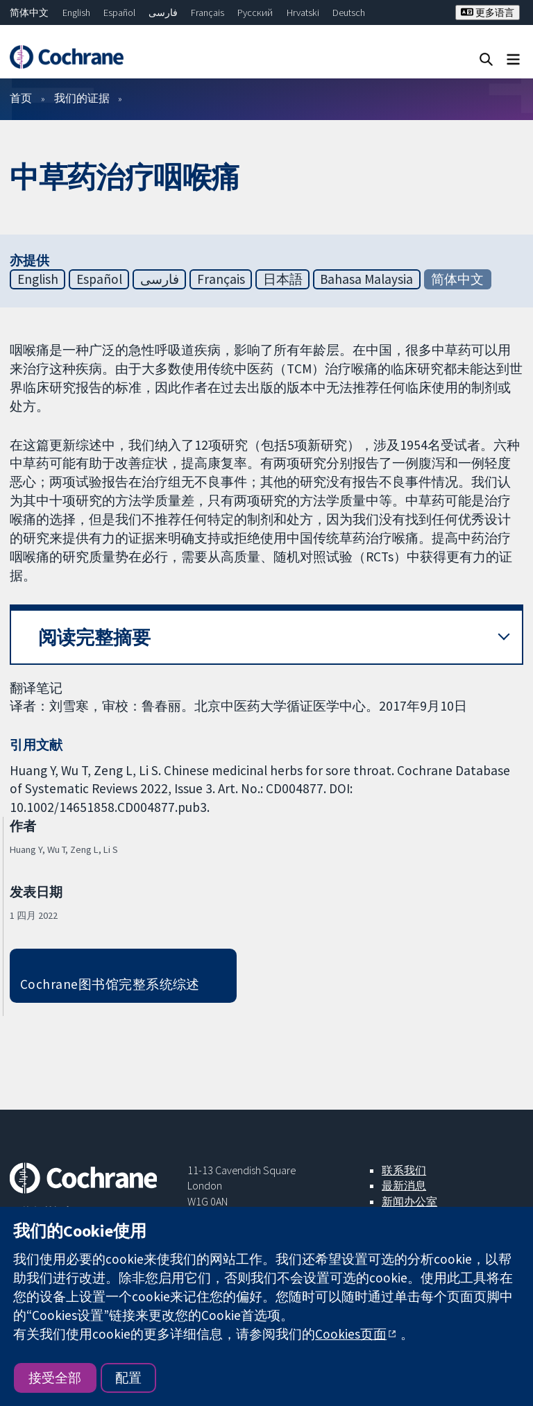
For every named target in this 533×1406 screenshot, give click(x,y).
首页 (21, 98)
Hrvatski (303, 12)
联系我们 (404, 1170)
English (76, 12)
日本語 (283, 279)
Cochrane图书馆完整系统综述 (110, 984)
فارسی (163, 12)
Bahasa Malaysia (366, 279)
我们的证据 (82, 98)
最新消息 (404, 1185)
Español (119, 12)
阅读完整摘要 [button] (94, 637)
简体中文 (29, 12)
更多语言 (487, 12)
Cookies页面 (351, 1333)
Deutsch (348, 12)
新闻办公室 (409, 1201)
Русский (255, 12)
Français (207, 12)
